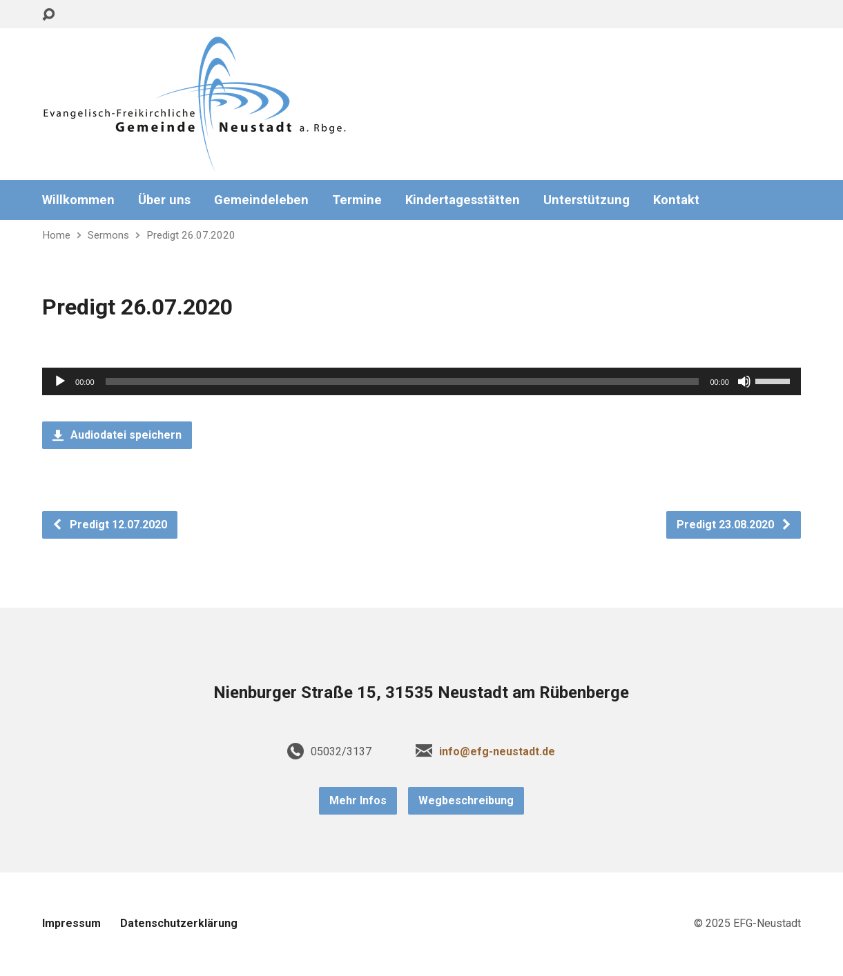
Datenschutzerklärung (179, 923)
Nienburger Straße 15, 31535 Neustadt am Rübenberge (421, 692)
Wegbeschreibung (466, 800)
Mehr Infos (358, 800)
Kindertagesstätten (462, 200)
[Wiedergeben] (60, 381)
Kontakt (676, 200)
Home (56, 235)
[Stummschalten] (744, 381)
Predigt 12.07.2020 (109, 524)
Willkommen (78, 200)
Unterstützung (586, 200)
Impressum (71, 923)
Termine (357, 200)
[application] (421, 381)
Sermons (108, 235)
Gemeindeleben (261, 200)
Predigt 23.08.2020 (734, 524)
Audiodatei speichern (117, 434)
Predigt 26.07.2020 (190, 235)
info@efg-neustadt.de (497, 751)
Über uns (164, 200)
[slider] (402, 381)
